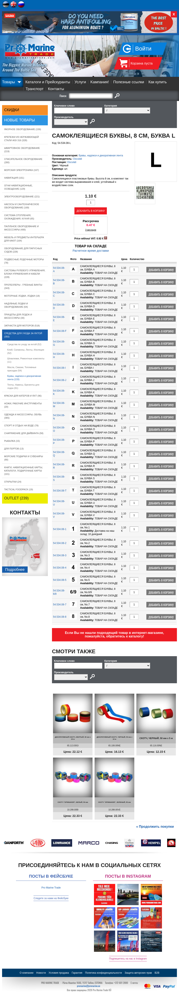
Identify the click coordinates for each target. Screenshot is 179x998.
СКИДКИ (11, 110)
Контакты (56, 89)
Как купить (157, 82)
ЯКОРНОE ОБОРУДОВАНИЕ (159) (22, 129)
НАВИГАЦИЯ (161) (14, 178)
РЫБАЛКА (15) (12, 441)
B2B (157, 972)
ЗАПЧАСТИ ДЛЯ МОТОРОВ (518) (22, 325)
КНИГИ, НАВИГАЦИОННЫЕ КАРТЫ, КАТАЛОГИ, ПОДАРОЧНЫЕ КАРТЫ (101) (23, 470)
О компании (26, 972)
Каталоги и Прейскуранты (47, 82)
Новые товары (19, 120)
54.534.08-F (60, 331)
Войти (143, 48)
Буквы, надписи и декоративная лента (101, 155)
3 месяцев (90, 230)
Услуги (80, 82)
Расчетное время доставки (91, 250)
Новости (41, 972)
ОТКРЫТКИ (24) (12, 481)
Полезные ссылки (128, 82)
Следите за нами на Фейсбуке (50, 898)
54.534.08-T (60, 490)
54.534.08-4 (59, 567)
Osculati (77, 158)
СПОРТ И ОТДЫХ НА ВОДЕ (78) (21, 425)
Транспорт (35, 89)
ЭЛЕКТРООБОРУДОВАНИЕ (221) (22, 196)
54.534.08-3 (59, 555)
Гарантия (77, 972)
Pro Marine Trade (51, 887)
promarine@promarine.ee (88, 986)
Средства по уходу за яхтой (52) (24, 344)
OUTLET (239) (16, 498)
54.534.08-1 (59, 529)
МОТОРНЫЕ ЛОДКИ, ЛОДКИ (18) (22, 296)
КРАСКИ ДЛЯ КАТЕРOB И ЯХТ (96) (23, 395)
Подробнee (15, 569)
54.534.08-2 (59, 543)
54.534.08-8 (59, 616)
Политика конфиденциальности (103, 972)
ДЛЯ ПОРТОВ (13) (14, 448)
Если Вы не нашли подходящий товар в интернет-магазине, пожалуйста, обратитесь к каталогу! (114, 634)
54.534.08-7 (59, 604)
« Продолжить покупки (155, 826)
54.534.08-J (59, 380)
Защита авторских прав (138, 972)
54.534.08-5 (59, 580)
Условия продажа (59, 972)
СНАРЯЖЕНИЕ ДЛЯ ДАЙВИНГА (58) (23, 433)
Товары (8, 82)
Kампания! (99, 82)
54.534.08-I (59, 367)
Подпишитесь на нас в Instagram (128, 958)
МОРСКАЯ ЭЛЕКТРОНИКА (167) (21, 170)
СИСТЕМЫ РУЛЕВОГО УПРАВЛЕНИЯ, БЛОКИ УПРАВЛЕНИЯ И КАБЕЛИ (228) (24, 273)
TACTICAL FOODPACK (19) (18, 489)
